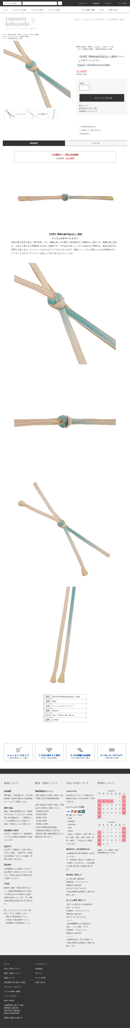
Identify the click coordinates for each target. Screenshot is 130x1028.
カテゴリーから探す (18, 10)
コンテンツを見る (52, 10)
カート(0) (121, 3)
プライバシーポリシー (13, 987)
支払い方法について (12, 969)
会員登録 (94, 3)
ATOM (11, 1001)
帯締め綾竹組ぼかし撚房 (15, 38)
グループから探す (35, 10)
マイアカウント (41, 964)
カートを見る (40, 978)
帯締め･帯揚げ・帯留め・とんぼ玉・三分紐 (20, 34)
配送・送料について (12, 973)
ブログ (100, 10)
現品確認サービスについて (88, 111)
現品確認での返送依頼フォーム (18, 923)
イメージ (96, 143)
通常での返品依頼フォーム (16, 917)
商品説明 (34, 143)
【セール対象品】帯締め (22, 36)
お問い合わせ (111, 10)
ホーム (5, 10)
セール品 (10, 36)
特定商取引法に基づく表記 (88, 108)
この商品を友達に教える (86, 127)
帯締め (37, 34)
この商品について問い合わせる (88, 130)
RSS (6, 1001)
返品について (83, 105)
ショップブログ (10, 996)
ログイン (107, 3)
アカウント (81, 3)
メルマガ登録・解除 (86, 10)
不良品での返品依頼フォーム (17, 920)
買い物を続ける (83, 134)
